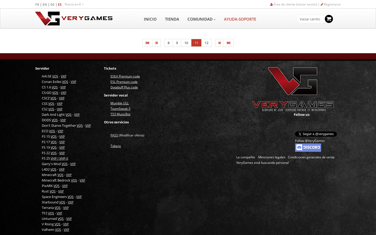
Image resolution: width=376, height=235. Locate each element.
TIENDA (172, 19)
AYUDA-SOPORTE (240, 19)
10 (186, 42)
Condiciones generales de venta (311, 157)
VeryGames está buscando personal (262, 162)
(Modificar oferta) (127, 135)
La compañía (245, 157)
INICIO (150, 19)
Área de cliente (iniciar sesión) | (295, 4)
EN (45, 4)
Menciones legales (271, 157)
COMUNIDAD (201, 19)
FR (37, 4)
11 (196, 42)
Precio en (74, 4)
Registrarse (331, 4)
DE (52, 4)
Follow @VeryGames (310, 140)
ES (60, 4)
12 (206, 42)
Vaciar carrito (310, 19)
